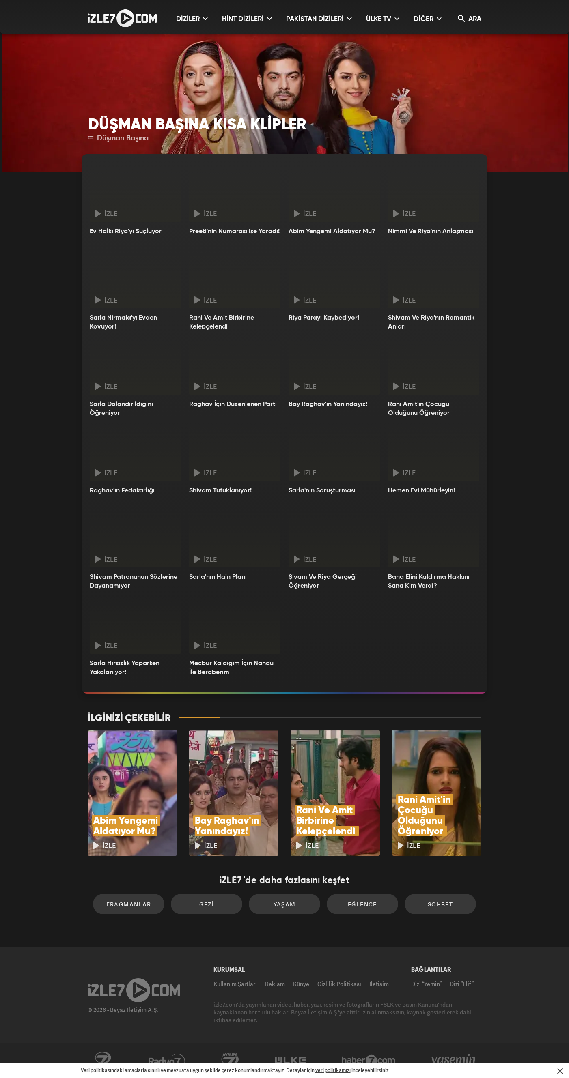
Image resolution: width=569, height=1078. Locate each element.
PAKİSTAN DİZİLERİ (319, 19)
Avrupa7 (230, 1060)
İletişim (379, 984)
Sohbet (440, 904)
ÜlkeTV (290, 1060)
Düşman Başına (118, 138)
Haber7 (369, 1060)
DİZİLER (192, 19)
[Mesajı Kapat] (560, 1071)
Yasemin (454, 1060)
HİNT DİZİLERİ (247, 19)
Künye (301, 984)
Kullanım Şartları (235, 984)
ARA (469, 19)
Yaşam (285, 904)
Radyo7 (167, 1060)
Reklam (275, 984)
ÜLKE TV (382, 19)
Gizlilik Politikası (339, 984)
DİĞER (428, 19)
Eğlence (362, 904)
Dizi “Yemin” (426, 984)
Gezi (206, 904)
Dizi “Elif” (462, 984)
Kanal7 (103, 1060)
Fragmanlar (128, 904)
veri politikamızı (333, 1070)
